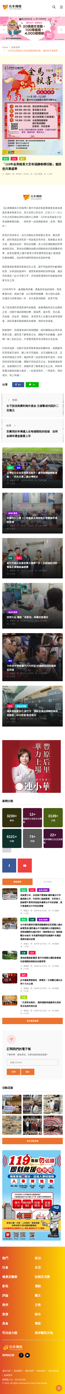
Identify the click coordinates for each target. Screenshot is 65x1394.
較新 (11, 400)
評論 (5, 1295)
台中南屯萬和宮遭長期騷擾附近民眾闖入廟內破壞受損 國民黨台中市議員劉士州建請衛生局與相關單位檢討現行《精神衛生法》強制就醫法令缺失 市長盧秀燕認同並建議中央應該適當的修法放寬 (41, 931)
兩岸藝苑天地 (44, 1332)
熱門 (24, 975)
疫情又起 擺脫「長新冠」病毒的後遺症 (27, 617)
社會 (10, 558)
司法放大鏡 (9, 1332)
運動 (18, 468)
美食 (5, 1323)
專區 (38, 1323)
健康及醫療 (12, 513)
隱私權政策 (53, 1371)
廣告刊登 (6, 1371)
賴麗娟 (26, 988)
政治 (6, 159)
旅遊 (5, 1314)
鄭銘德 (12, 571)
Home (5, 47)
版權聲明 (8, 1375)
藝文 (22, 159)
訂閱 (13, 1072)
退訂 (28, 1072)
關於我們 (29, 1371)
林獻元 (8, 174)
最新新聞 (15, 47)
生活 (14, 159)
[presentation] (4, 29)
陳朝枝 (26, 1011)
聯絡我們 (41, 1371)
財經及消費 (21, 706)
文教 (24, 997)
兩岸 (5, 1304)
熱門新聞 (47, 882)
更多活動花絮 (32, 1141)
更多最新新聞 (32, 1021)
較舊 (11, 425)
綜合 (38, 1314)
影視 (5, 1286)
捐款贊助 (18, 1371)
